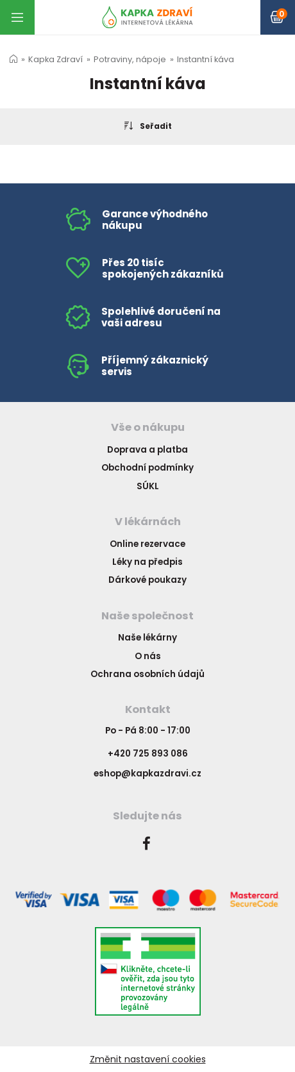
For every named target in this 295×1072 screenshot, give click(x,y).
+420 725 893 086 (148, 754)
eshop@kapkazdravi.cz (147, 773)
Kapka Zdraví (55, 59)
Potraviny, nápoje (130, 59)
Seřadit (147, 125)
